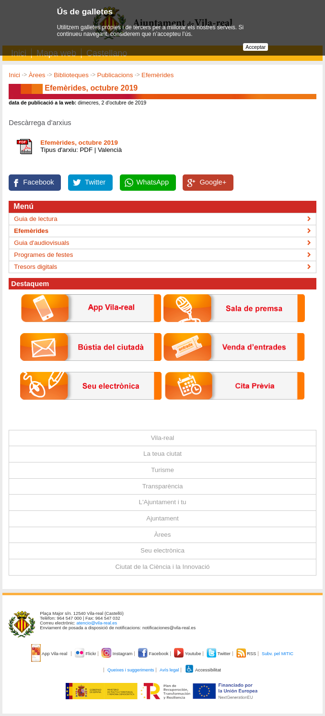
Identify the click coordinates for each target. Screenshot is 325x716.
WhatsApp (153, 182)
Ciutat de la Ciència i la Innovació (162, 566)
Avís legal (169, 670)
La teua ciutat (162, 453)
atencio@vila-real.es (97, 623)
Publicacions (115, 75)
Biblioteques (71, 75)
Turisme (162, 469)
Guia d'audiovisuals (41, 242)
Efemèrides (157, 75)
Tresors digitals (35, 266)
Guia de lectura (35, 218)
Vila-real (162, 437)
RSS (246, 653)
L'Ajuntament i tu (162, 502)
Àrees (37, 75)
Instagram (118, 653)
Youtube (188, 653)
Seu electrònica (162, 550)
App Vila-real (50, 653)
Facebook (38, 182)
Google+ (212, 182)
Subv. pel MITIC (277, 653)
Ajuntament (162, 518)
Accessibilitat (203, 670)
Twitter (95, 182)
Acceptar (255, 47)
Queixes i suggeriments (130, 670)
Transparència (162, 486)
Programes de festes (43, 254)
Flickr (86, 653)
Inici (14, 75)
